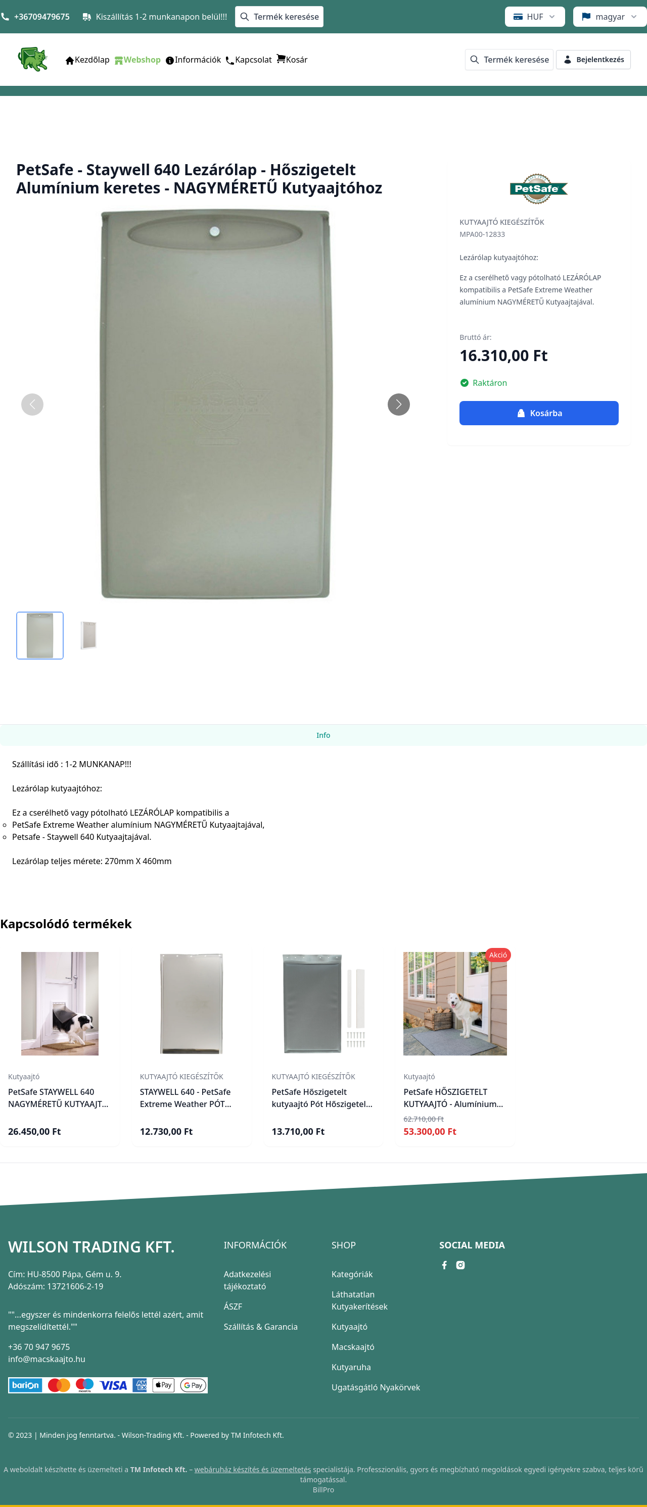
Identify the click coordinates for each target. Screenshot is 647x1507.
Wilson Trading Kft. (91, 1247)
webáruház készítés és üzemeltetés (253, 1469)
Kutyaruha (351, 1367)
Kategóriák (352, 1274)
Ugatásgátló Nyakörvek (376, 1387)
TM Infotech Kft (256, 1435)
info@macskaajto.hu (46, 1359)
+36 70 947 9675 (39, 1346)
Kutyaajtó (349, 1326)
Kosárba (539, 413)
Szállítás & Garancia (261, 1326)
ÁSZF (233, 1306)
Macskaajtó (353, 1346)
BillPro (323, 1489)
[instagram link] (460, 1265)
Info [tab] (323, 735)
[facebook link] (444, 1265)
